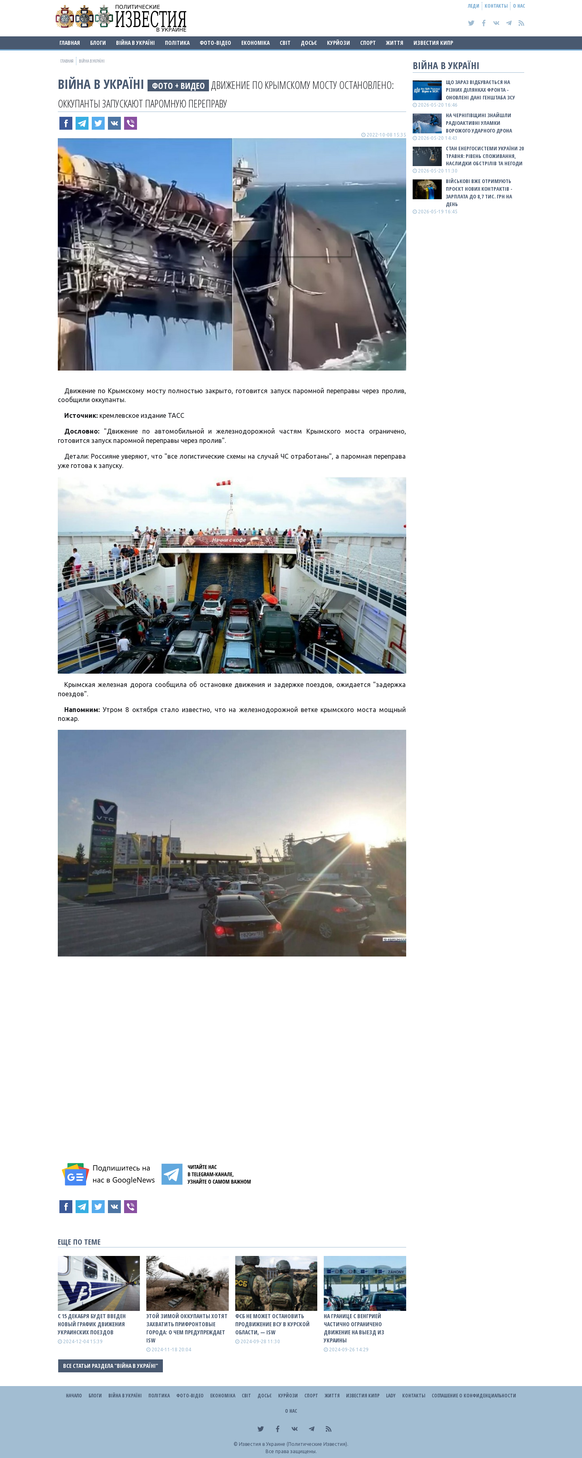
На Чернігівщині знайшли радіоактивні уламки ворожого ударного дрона (479, 123)
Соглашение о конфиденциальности (474, 1395)
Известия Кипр (433, 42)
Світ (285, 42)
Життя (394, 42)
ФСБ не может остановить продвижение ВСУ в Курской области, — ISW (272, 1324)
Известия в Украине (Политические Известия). (293, 1444)
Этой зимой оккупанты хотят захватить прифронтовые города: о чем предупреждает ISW (187, 1328)
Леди (473, 5)
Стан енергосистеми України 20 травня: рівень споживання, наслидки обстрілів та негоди (485, 156)
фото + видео (178, 85)
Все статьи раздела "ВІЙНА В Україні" (110, 1366)
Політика (177, 42)
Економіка (255, 42)
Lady (391, 1395)
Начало (74, 1395)
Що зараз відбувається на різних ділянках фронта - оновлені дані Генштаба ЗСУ (480, 89)
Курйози (338, 42)
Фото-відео (215, 42)
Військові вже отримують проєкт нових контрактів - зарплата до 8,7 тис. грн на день (479, 192)
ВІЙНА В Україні (135, 42)
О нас (519, 5)
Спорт (368, 42)
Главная (69, 42)
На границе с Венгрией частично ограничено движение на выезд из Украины (354, 1328)
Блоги (98, 42)
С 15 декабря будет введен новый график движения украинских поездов (92, 1324)
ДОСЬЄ (309, 42)
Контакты (496, 5)
